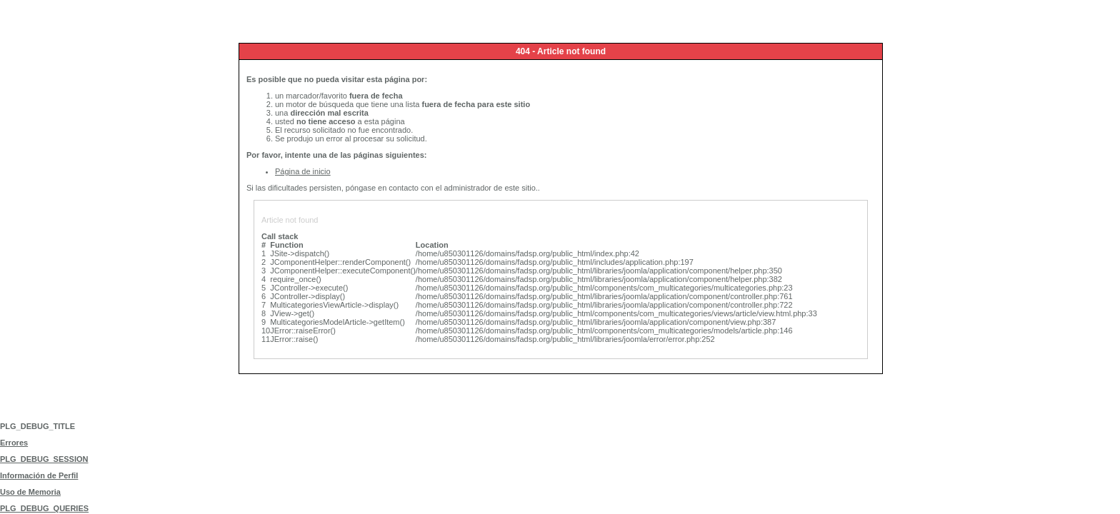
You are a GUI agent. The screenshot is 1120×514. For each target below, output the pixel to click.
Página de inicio (303, 171)
